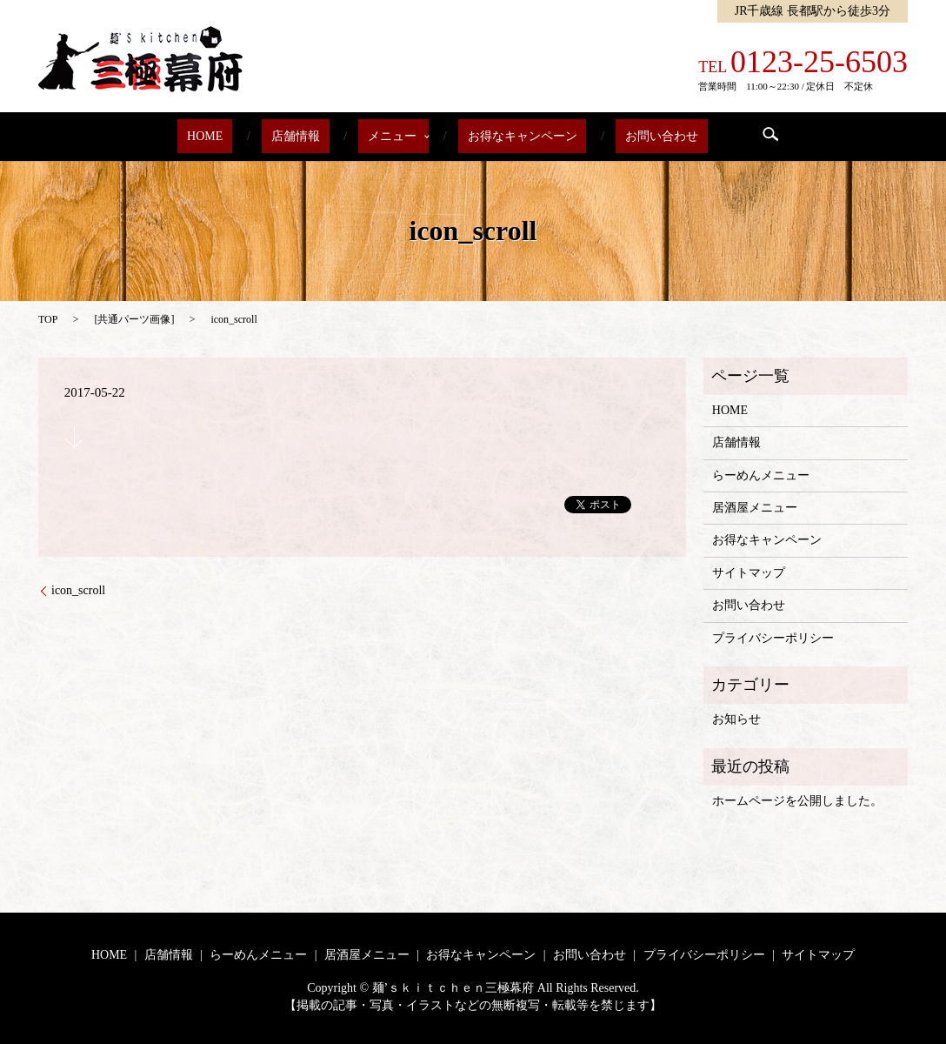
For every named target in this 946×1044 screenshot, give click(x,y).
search (728, 134)
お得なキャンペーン (508, 137)
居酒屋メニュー (754, 507)
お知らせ (736, 719)
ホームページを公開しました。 (797, 800)
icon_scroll (78, 590)
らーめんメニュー (760, 475)
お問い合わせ (628, 137)
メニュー (387, 137)
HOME (238, 137)
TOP (47, 319)
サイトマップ (748, 572)
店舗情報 (309, 137)
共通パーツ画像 (133, 319)
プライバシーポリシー (773, 638)
